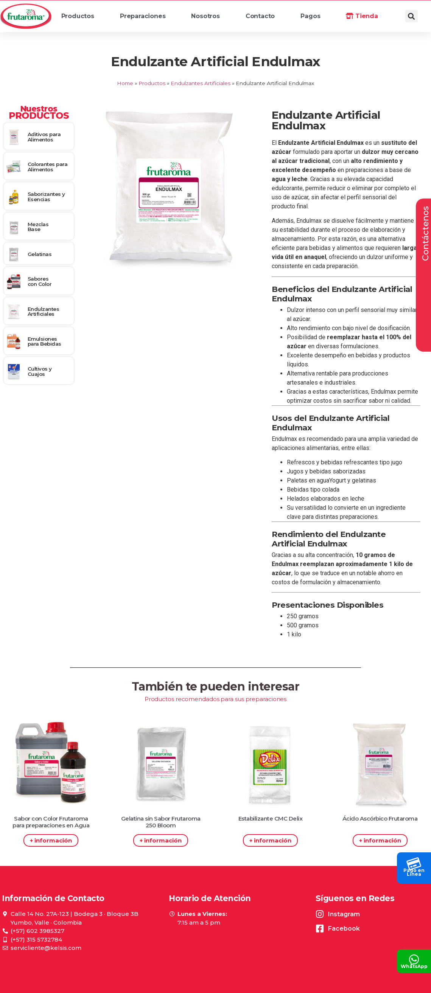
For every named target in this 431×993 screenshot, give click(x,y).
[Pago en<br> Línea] (414, 862)
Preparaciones (146, 18)
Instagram (344, 914)
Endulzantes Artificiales (200, 83)
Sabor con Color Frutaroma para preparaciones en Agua (50, 822)
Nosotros (208, 18)
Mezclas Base (38, 227)
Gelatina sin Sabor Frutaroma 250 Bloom (161, 822)
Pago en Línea (414, 872)
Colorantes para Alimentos (48, 166)
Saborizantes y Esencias (46, 196)
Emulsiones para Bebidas (44, 341)
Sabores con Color (40, 281)
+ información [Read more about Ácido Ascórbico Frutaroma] (380, 840)
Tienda (362, 16)
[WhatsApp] (414, 958)
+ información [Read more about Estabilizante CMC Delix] (270, 840)
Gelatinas (40, 254)
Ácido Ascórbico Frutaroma (380, 818)
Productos (81, 18)
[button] (411, 16)
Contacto (260, 16)
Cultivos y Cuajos (40, 371)
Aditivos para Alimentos (44, 137)
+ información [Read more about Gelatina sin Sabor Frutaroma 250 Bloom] (161, 840)
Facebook (344, 928)
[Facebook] (320, 928)
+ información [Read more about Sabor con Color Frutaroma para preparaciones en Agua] (51, 840)
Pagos (310, 16)
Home (125, 83)
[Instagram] (320, 914)
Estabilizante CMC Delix (270, 818)
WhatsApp (414, 966)
